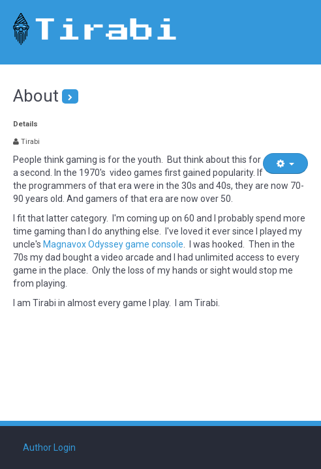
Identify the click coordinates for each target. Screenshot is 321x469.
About (36, 96)
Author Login (49, 447)
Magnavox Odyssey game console (113, 244)
